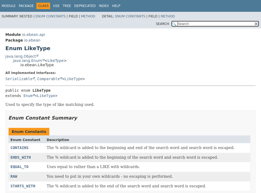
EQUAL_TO (19, 167)
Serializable (18, 79)
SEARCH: (163, 24)
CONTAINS (19, 148)
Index (104, 6)
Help (116, 6)
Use (56, 6)
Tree (67, 6)
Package (26, 6)
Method (88, 16)
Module (9, 6)
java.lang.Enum (27, 60)
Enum (27, 96)
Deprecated (85, 6)
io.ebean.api (33, 34)
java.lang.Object (20, 56)
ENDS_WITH (20, 157)
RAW (13, 176)
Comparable (48, 79)
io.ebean (32, 40)
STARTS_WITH (22, 186)
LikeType (55, 60)
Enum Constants (50, 16)
